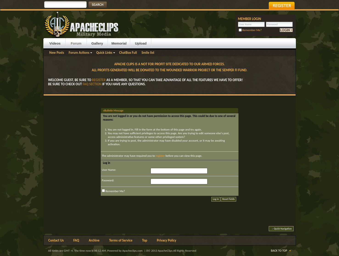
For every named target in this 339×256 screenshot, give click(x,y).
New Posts (56, 53)
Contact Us (56, 240)
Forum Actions (79, 53)
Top (144, 240)
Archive (94, 240)
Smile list (147, 53)
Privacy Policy (166, 240)
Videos (55, 43)
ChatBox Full (128, 53)
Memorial (119, 43)
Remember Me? (250, 30)
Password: (108, 180)
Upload (141, 43)
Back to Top (279, 250)
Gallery (97, 43)
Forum (76, 43)
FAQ (76, 240)
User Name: (109, 169)
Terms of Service (120, 240)
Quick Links (104, 53)
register (160, 155)
